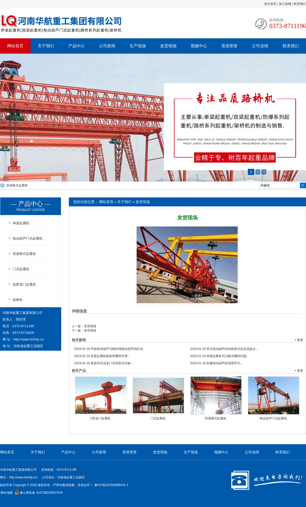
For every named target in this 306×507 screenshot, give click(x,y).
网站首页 (15, 46)
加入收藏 (285, 4)
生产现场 (138, 46)
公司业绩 (260, 46)
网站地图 (7, 492)
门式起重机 (158, 418)
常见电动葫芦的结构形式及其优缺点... (224, 349)
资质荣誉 (229, 46)
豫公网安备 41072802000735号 (39, 492)
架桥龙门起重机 (24, 284)
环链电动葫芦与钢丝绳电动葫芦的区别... (109, 349)
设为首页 (270, 4)
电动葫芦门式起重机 (273, 418)
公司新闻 (107, 46)
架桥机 (18, 300)
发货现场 (168, 46)
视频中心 (199, 46)
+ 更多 (299, 340)
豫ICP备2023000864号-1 (111, 485)
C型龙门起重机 (100, 418)
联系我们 (300, 4)
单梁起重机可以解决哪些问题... (219, 356)
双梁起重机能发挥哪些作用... (102, 356)
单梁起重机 (21, 223)
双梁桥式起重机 (17, 185)
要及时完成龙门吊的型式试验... (103, 363)
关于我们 (46, 46)
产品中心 (76, 46)
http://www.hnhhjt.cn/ (29, 339)
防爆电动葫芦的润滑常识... (216, 363)
